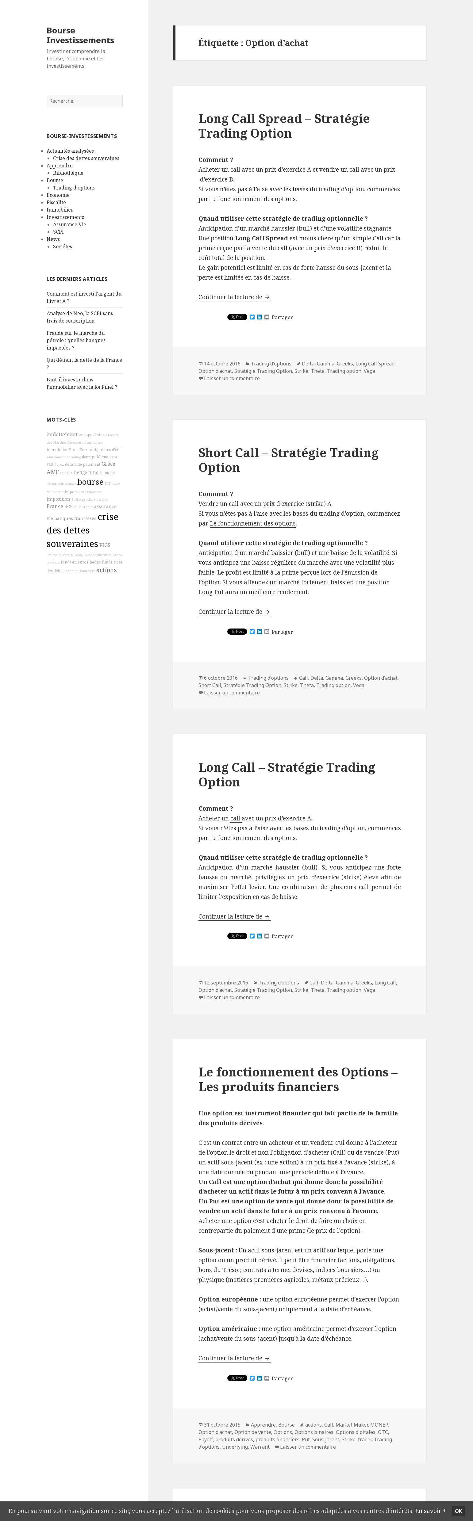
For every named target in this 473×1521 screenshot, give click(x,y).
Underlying (235, 1446)
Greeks (345, 363)
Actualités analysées (70, 150)
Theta (318, 371)
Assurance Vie (69, 224)
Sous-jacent (325, 1439)
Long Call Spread (375, 363)
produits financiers (80, 570)
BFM (78, 507)
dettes (99, 435)
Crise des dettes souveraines (86, 158)
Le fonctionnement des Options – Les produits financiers (298, 1079)
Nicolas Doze (81, 554)
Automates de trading (64, 457)
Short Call (209, 685)
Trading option (344, 371)
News (53, 239)
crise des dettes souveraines (82, 529)
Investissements (65, 217)
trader (88, 507)
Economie (58, 195)
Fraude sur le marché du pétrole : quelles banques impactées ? (76, 340)
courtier (66, 472)
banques (108, 472)
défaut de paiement (82, 464)
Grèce (108, 464)
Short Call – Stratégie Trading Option (288, 459)
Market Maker (352, 1424)
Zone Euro (79, 449)
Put (306, 1439)
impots (71, 492)
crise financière (90, 492)
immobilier (57, 449)
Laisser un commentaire (232, 378)
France (55, 506)
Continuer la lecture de (234, 297)
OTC (383, 1432)
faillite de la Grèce (107, 554)
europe (85, 435)
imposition (58, 499)
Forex (59, 464)
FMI (50, 464)
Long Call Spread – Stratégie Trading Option (284, 125)
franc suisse (93, 442)
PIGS (104, 544)
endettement (62, 434)
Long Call (385, 982)
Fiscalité (56, 202)
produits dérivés (95, 499)
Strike (76, 499)
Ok (458, 1511)
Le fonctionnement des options (253, 199)
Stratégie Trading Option (263, 371)
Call (303, 678)
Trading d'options (74, 187)
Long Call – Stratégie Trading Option (286, 774)
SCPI (58, 231)
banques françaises (75, 518)
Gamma (325, 363)
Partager (282, 317)
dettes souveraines (61, 483)
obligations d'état (106, 449)
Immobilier (60, 209)
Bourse (55, 180)
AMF (53, 471)
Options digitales (355, 1432)
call (236, 818)
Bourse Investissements (80, 35)
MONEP (379, 1424)
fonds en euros (74, 561)
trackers (53, 562)
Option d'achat (58, 554)
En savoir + (430, 1511)
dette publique (95, 457)
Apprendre (60, 165)
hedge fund (86, 472)
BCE (68, 506)
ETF (108, 483)
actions (106, 569)
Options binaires (313, 1432)
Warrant (260, 1446)
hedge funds (101, 561)
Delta (308, 363)
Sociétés (62, 246)
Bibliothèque (68, 173)
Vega (369, 371)
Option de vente (252, 1432)
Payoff (205, 1439)
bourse (90, 481)
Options (283, 1432)
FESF (114, 457)
